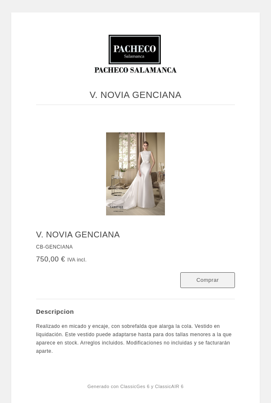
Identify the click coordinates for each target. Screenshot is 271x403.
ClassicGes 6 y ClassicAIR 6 (152, 386)
